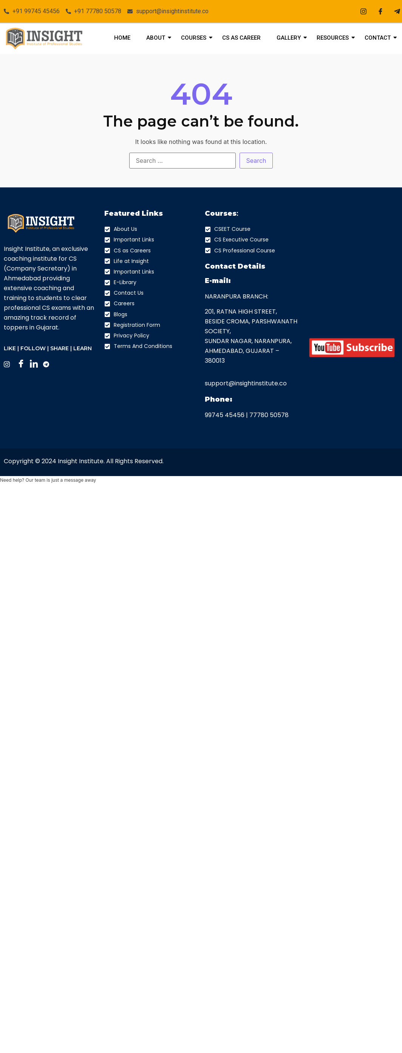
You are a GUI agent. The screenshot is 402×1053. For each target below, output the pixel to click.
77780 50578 (269, 415)
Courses (195, 37)
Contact (380, 37)
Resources (335, 37)
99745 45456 (224, 415)
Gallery (291, 37)
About (157, 37)
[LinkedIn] (35, 364)
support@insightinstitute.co (246, 383)
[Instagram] (363, 11)
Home (122, 37)
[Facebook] (380, 11)
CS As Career (241, 37)
